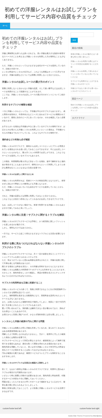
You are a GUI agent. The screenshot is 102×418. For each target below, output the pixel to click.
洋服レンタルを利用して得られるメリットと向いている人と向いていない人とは (84, 74)
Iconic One (72, 416)
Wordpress (97, 416)
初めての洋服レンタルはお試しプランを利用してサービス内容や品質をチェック (84, 107)
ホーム (5, 25)
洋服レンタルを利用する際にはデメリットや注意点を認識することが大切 (84, 64)
